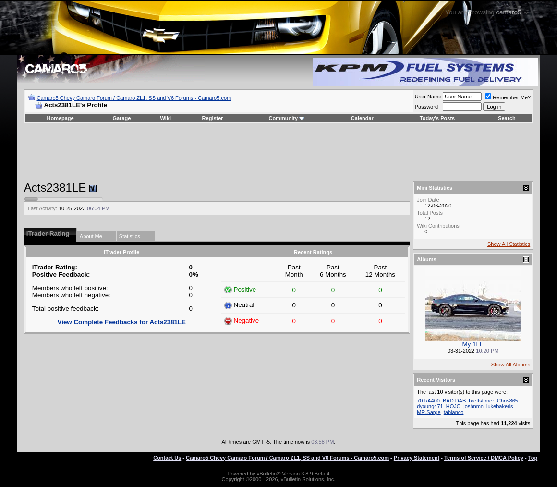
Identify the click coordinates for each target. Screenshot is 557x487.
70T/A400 (428, 400)
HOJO (453, 406)
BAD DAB (454, 400)
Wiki (165, 118)
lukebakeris (499, 406)
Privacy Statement (416, 458)
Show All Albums (510, 364)
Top (532, 458)
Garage (121, 118)
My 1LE (473, 344)
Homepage (60, 118)
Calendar (362, 118)
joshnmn (473, 406)
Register (212, 118)
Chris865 (507, 400)
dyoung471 (430, 406)
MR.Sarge (429, 412)
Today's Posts (437, 118)
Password (426, 107)
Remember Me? (508, 97)
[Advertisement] (278, 152)
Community (287, 118)
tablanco (454, 412)
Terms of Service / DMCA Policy (483, 458)
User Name (428, 96)
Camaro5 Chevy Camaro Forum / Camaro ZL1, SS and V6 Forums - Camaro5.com (134, 98)
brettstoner (481, 400)
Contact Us (167, 458)
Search (507, 118)
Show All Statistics (508, 244)
